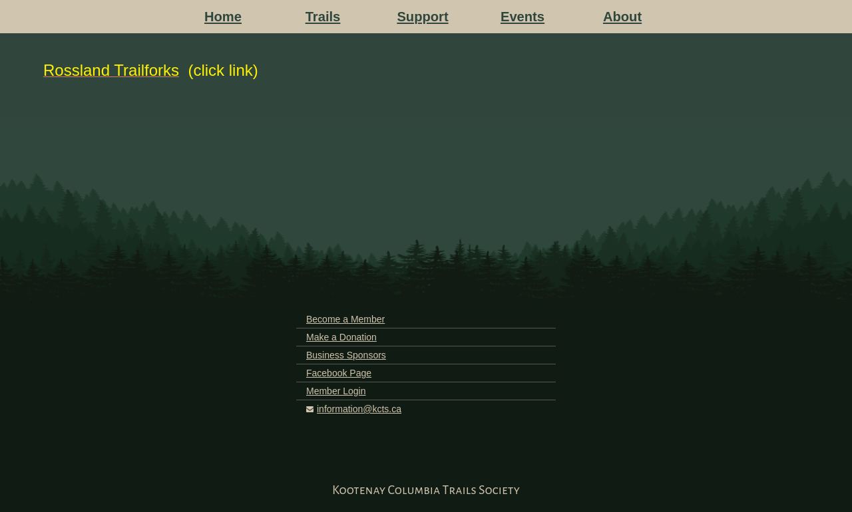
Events (522, 16)
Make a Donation (341, 337)
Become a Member (345, 319)
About (622, 16)
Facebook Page (338, 373)
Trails (323, 16)
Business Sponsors (346, 355)
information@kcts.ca (359, 409)
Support (422, 16)
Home (223, 16)
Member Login (336, 391)
